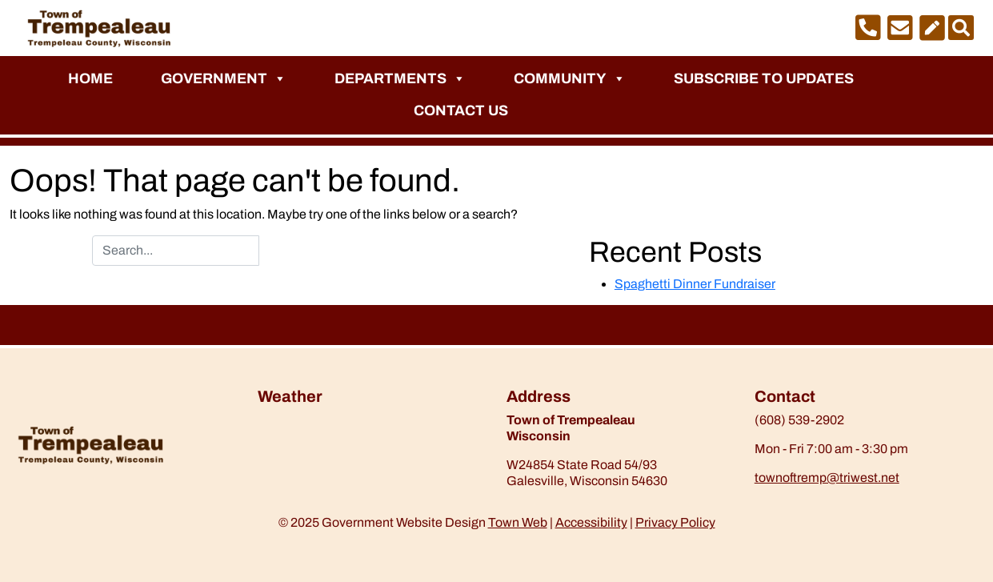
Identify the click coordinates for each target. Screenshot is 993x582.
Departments (400, 78)
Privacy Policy (675, 522)
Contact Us (461, 110)
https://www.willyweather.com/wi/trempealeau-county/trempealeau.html (342, 454)
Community (570, 78)
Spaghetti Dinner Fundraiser (695, 284)
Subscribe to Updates (764, 78)
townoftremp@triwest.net (827, 477)
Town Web (517, 522)
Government (223, 78)
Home (90, 78)
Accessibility (591, 522)
